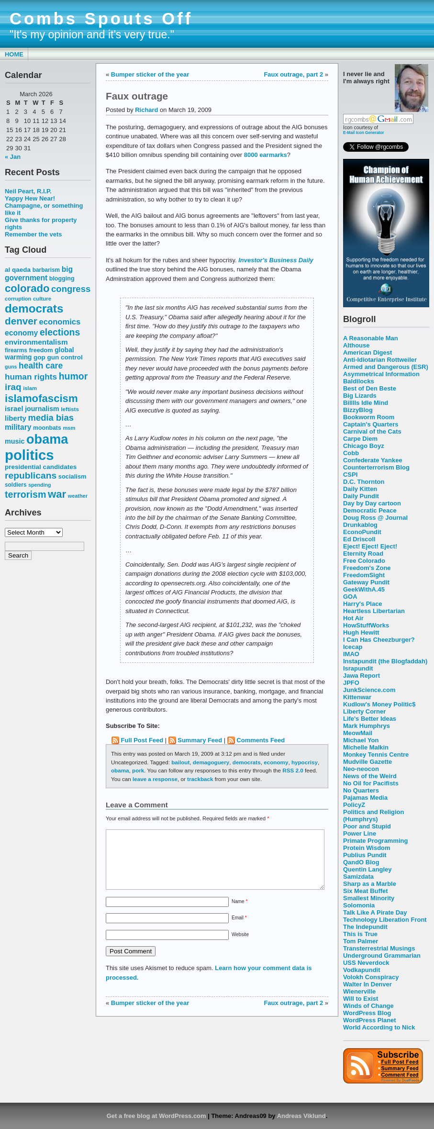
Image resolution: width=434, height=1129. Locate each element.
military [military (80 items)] (18, 427)
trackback (200, 779)
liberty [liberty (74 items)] (15, 418)
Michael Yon (360, 740)
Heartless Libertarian (374, 611)
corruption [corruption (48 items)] (18, 299)
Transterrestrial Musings (379, 948)
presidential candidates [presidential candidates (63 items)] (41, 466)
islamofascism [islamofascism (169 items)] (41, 398)
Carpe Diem (360, 438)
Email (239, 929)
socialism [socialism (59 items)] (72, 476)
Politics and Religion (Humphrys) (373, 815)
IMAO (351, 654)
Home (14, 54)
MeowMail (357, 733)
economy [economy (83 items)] (21, 333)
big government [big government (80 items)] (39, 273)
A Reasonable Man (370, 338)
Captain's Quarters (370, 424)
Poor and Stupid (367, 826)
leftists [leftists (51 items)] (70, 409)
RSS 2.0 (292, 770)
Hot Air (353, 618)
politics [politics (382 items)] (29, 455)
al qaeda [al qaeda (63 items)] (18, 269)
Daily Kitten (360, 488)
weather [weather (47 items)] (78, 496)
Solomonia (359, 905)
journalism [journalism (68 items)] (42, 409)
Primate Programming (375, 840)
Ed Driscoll (359, 539)
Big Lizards (360, 395)
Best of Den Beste (369, 388)
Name (239, 913)
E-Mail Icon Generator (363, 132)
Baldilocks (358, 381)
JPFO (351, 682)
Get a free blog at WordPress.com (156, 1115)
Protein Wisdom (366, 847)
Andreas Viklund (301, 1115)
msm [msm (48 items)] (69, 428)
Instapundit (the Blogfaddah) (385, 661)
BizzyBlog (358, 410)
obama (120, 770)
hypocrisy (304, 762)
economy (276, 762)
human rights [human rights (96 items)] (31, 376)
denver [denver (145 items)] (21, 320)
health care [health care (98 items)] (41, 365)
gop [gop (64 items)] (39, 357)
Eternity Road (363, 553)
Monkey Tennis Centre (376, 754)
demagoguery (211, 762)
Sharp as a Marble (369, 883)
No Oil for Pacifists (371, 783)
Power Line (359, 833)
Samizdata (358, 876)
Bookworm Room (368, 417)
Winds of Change (368, 1005)
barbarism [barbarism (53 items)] (46, 270)
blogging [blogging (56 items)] (62, 278)
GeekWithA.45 (364, 589)
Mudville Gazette (367, 761)
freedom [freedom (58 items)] (41, 350)
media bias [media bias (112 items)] (51, 418)
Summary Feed (200, 740)
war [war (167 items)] (57, 494)
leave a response (155, 779)
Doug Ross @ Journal (375, 517)
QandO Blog (361, 862)
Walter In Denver (367, 984)
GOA (350, 596)
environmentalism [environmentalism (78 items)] (36, 342)
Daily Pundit (361, 496)
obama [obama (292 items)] (47, 439)
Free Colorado (364, 560)
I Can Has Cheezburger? (379, 639)
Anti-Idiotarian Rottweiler (380, 359)
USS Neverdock (366, 962)
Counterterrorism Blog (376, 467)
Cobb (351, 453)
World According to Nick (379, 1027)
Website (240, 946)
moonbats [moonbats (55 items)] (47, 428)
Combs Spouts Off (101, 19)
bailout (180, 762)
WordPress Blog (367, 1013)
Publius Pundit (365, 855)
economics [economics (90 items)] (60, 321)
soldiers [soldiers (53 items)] (16, 484)
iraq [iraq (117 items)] (13, 387)
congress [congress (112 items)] (70, 289)
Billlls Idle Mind (365, 402)
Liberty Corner (364, 711)
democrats (247, 762)
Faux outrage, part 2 (293, 74)
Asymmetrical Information (381, 374)
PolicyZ (354, 804)
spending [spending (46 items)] (39, 485)
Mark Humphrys (366, 725)
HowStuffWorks (366, 625)
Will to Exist (360, 998)
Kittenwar (357, 697)
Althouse (356, 345)
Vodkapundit (361, 969)
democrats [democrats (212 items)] (34, 308)
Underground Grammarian (382, 955)
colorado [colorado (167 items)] (27, 288)
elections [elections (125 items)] (60, 332)
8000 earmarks (265, 154)
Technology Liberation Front (385, 919)
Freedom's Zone (367, 567)
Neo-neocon (361, 768)
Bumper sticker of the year (150, 74)
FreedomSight (364, 575)
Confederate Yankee (372, 460)
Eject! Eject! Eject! (370, 546)
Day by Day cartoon (372, 503)
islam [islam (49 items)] (30, 388)
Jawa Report (361, 675)
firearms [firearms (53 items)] (16, 350)
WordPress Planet (369, 1020)
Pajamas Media (365, 797)
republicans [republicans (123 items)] (30, 475)
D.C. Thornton (363, 481)
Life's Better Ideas (369, 718)
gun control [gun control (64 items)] (64, 357)
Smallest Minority (368, 898)
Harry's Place (362, 603)
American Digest (367, 352)
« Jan (13, 156)
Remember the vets (33, 234)
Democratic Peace (370, 510)
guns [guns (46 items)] (11, 366)
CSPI (350, 474)
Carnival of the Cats (372, 431)
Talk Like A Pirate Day (375, 912)
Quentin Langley (367, 869)
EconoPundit (362, 532)
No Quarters (361, 790)
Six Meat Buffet (365, 890)
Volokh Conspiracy (371, 977)
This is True (360, 934)
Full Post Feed (142, 740)
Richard (146, 109)
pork (138, 770)
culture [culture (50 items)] (42, 299)
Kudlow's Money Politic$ (379, 704)
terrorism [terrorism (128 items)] (25, 494)
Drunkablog (360, 524)
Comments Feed (260, 740)
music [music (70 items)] (14, 441)
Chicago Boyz (363, 445)
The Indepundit (365, 926)
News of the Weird (370, 776)
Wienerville (359, 991)
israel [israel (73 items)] (14, 409)
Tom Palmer (360, 941)
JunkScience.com (369, 689)
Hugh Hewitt (361, 632)
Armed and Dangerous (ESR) (385, 366)
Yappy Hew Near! (30, 198)
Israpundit (358, 668)
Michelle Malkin (366, 747)
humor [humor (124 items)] (73, 376)
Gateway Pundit (366, 582)
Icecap (352, 646)
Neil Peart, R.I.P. (28, 191)
